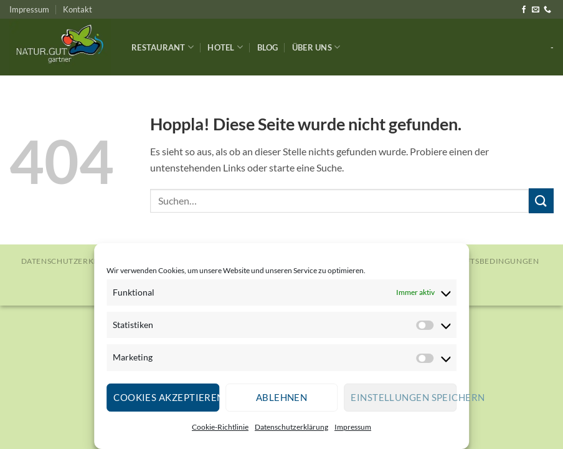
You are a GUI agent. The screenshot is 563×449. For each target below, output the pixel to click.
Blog (267, 47)
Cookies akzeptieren (166, 397)
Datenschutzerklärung (291, 427)
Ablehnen (282, 397)
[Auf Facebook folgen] (524, 10)
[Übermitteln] (541, 200)
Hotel (225, 47)
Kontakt (77, 9)
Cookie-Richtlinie (220, 427)
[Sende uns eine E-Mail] (535, 10)
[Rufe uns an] (547, 10)
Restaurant (162, 47)
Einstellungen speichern (404, 397)
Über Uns (316, 47)
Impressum (352, 427)
